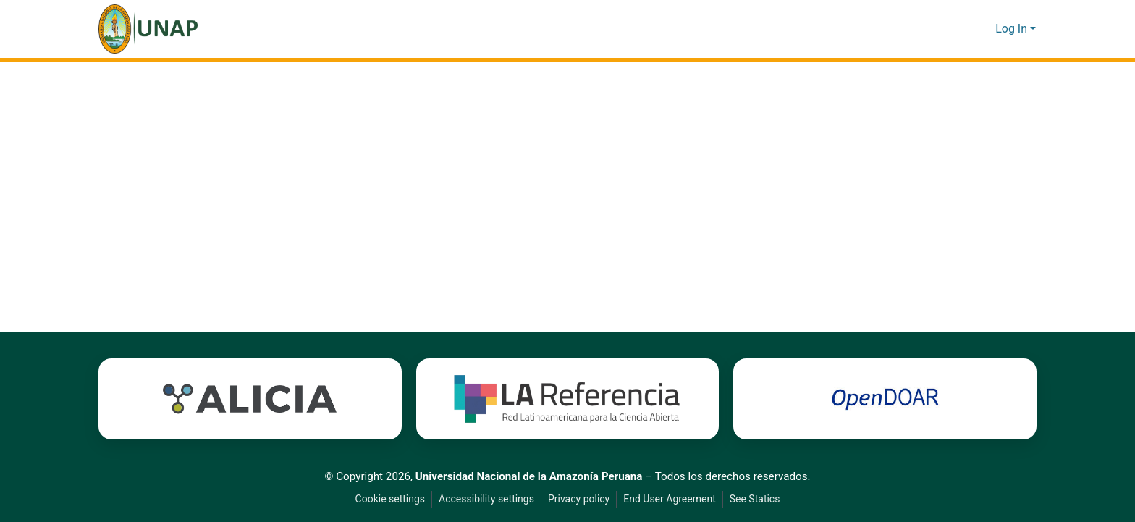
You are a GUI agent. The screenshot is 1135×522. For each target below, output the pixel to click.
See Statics (758, 499)
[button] (148, 29)
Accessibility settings (483, 499)
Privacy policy (577, 499)
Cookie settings (385, 499)
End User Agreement (670, 499)
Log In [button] (1013, 29)
